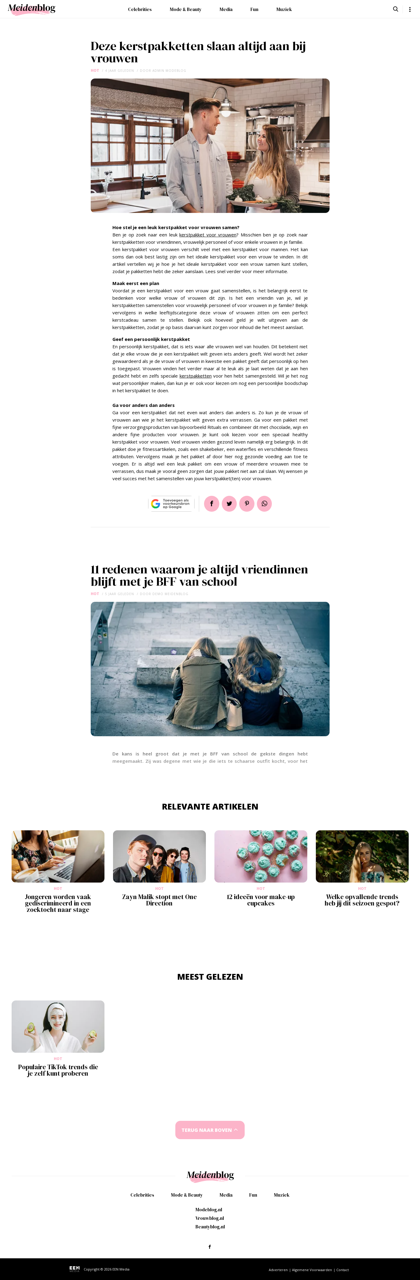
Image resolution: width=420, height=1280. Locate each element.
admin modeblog (169, 70)
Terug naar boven (206, 1129)
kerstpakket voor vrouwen (207, 235)
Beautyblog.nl (210, 1226)
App (265, 504)
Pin (247, 504)
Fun (254, 9)
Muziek (284, 9)
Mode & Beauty (186, 9)
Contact (342, 1269)
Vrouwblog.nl (209, 1218)
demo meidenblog (170, 594)
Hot (95, 70)
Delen (210, 504)
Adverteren (278, 1269)
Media (226, 9)
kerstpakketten (196, 376)
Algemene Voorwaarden (312, 1269)
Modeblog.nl (208, 1209)
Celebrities (140, 9)
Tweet (229, 504)
